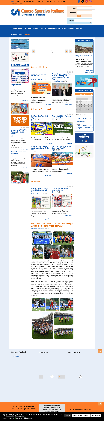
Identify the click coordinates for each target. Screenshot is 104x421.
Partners (61, 1)
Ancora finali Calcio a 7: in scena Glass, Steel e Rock (61, 116)
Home (12, 1)
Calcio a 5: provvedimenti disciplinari (18, 152)
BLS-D (53, 191)
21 (86, 106)
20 (84, 106)
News (32, 119)
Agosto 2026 (84, 94)
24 (76, 108)
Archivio (22, 4)
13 (84, 103)
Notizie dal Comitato (17, 34)
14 (86, 103)
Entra (79, 15)
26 (81, 108)
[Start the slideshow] (66, 51)
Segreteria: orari (16, 84)
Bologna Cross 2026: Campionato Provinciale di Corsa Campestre (84, 119)
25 (79, 108)
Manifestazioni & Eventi (49, 28)
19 (81, 106)
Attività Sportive (17, 28)
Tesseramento (30, 1)
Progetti (37, 28)
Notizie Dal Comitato (36, 79)
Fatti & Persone (62, 28)
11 (79, 103)
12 (81, 103)
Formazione (28, 28)
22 (88, 106)
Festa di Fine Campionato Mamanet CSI (38, 75)
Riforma (27, 34)
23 (91, 106)
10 (76, 103)
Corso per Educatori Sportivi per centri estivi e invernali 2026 (39, 189)
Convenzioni (51, 1)
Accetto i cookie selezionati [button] (81, 415)
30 (91, 108)
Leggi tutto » (47, 104)
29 (88, 108)
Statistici (29, 418)
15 (88, 103)
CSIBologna (16, 354)
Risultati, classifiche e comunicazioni (12, 135)
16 (91, 103)
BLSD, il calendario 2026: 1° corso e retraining (60, 188)
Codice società (73, 9)
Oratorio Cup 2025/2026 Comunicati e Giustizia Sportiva (18, 131)
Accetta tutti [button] (96, 415)
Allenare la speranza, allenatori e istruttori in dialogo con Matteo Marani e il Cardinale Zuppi (61, 76)
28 (86, 108)
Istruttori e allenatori (36, 192)
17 (76, 106)
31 (76, 111)
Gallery (41, 1)
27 (84, 108)
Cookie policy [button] (10, 416)
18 (79, 106)
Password (73, 12)
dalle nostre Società (75, 28)
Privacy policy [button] (19, 416)
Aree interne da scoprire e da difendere (84, 55)
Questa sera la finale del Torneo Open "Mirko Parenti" (61, 146)
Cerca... (71, 20)
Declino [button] (67, 415)
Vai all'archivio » (24, 100)
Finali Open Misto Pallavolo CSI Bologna (40, 116)
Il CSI (19, 1)
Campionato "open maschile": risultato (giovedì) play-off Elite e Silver (40, 147)
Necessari (19, 418)
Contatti (14, 4)
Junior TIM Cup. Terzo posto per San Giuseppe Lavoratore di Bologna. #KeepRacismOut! (52, 222)
